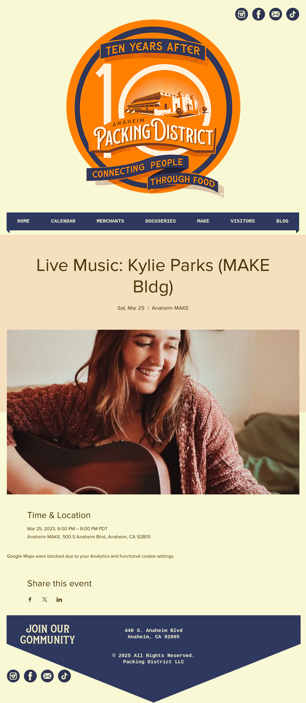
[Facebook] (258, 14)
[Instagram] (241, 14)
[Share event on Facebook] (30, 599)
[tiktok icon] (292, 14)
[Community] (47, 640)
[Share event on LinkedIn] (59, 599)
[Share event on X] (45, 599)
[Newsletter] (275, 14)
